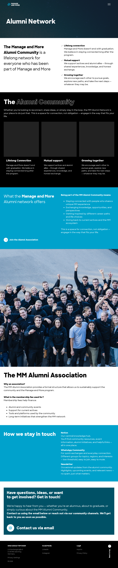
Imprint (79, 549)
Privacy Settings (14, 558)
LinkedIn (45, 549)
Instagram (46, 553)
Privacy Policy (82, 553)
